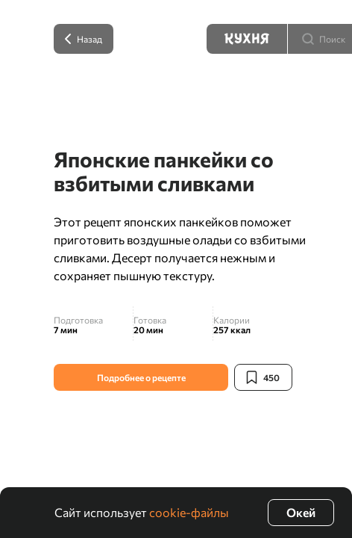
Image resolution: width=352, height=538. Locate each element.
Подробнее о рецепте (141, 377)
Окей (300, 512)
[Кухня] (247, 39)
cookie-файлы (189, 512)
